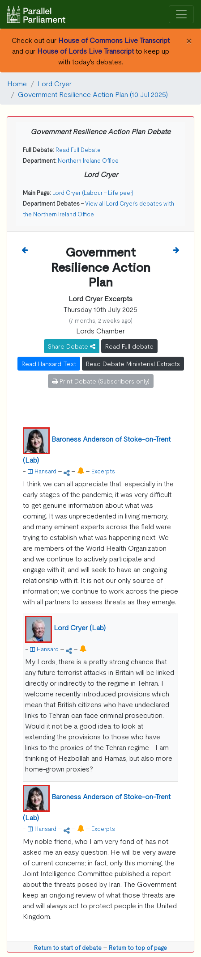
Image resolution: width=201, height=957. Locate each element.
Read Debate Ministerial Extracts (133, 363)
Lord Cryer (55, 83)
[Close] (189, 40)
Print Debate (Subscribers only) (101, 380)
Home (17, 83)
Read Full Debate (78, 149)
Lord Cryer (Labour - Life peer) (92, 192)
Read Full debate (129, 345)
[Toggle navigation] (181, 14)
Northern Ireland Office (88, 160)
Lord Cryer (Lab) (80, 627)
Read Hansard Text (48, 363)
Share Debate (71, 345)
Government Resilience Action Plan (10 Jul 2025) (93, 94)
